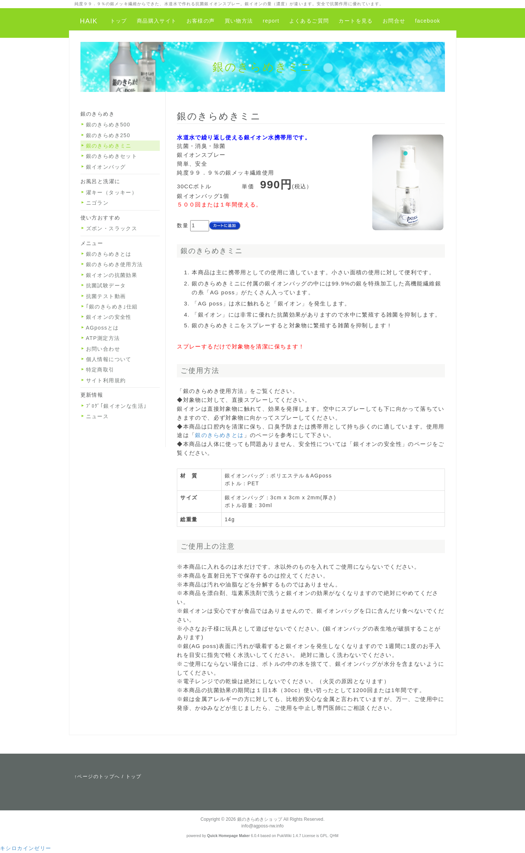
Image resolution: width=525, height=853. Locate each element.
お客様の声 (200, 21)
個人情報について (109, 359)
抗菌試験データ (106, 285)
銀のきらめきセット (112, 156)
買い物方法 (239, 21)
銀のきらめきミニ (109, 146)
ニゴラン (97, 203)
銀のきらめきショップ (259, 819)
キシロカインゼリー (26, 848)
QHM (334, 836)
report (271, 21)
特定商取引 (100, 370)
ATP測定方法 (103, 338)
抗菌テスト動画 (106, 296)
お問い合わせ (103, 349)
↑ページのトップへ (97, 776)
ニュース (97, 416)
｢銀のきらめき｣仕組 (112, 307)
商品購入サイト (157, 21)
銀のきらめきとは (219, 435)
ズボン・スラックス (112, 228)
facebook (427, 21)
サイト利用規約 (106, 380)
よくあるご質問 (309, 21)
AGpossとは (102, 328)
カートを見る (356, 21)
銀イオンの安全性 (109, 317)
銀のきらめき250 (108, 135)
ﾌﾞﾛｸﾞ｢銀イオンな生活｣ (116, 406)
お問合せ (394, 21)
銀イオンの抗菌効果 (112, 275)
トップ (118, 21)
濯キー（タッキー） (112, 192)
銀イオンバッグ (106, 167)
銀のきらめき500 (108, 125)
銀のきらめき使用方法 (114, 264)
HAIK (89, 21)
